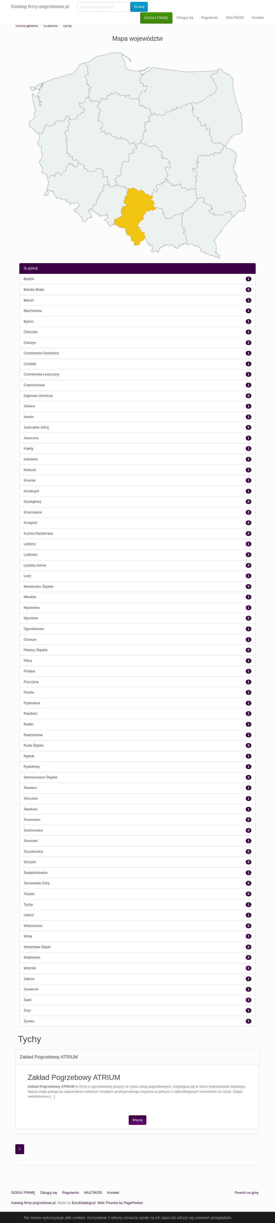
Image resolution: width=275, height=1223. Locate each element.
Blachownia (33, 311)
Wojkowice (32, 957)
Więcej (137, 1120)
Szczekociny (33, 851)
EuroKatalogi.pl (83, 1203)
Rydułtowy (32, 767)
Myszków (31, 618)
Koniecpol (31, 491)
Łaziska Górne (35, 565)
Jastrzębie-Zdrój (36, 427)
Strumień (31, 841)
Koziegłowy (32, 501)
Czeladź (30, 364)
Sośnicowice (33, 830)
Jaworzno (31, 438)
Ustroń (29, 915)
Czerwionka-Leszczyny (41, 374)
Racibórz (30, 713)
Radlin (29, 724)
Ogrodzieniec (34, 629)
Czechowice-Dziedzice (41, 353)
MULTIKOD (235, 18)
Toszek (29, 894)
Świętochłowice (36, 873)
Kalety (28, 448)
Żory (27, 1010)
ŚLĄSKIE (50, 26)
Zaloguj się (184, 18)
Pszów (29, 692)
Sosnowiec (32, 820)
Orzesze (30, 639)
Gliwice (29, 406)
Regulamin (209, 18)
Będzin (29, 279)
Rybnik (29, 756)
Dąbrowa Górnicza (38, 396)
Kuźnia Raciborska (38, 533)
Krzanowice (33, 512)
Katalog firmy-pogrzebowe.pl (40, 6)
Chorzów (30, 332)
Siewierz (30, 788)
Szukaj (139, 7)
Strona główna (26, 26)
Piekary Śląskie (36, 650)
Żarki (27, 1000)
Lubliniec (30, 555)
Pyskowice (32, 703)
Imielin (29, 417)
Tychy (66, 26)
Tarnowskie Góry (37, 883)
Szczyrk (30, 862)
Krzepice (30, 523)
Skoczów (31, 798)
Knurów (29, 480)
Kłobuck (30, 470)
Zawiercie (31, 989)
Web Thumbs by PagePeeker (120, 1203)
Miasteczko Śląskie (38, 586)
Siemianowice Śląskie (40, 777)
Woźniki (30, 968)
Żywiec (29, 1021)
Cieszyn (30, 343)
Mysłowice (32, 608)
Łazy (27, 576)
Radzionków (33, 735)
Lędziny (30, 544)
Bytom (29, 321)
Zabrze (29, 979)
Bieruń (29, 300)
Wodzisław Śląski (37, 947)
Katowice (31, 459)
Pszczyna (31, 682)
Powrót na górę (246, 1193)
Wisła (28, 936)
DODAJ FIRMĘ (156, 18)
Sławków (30, 809)
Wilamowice (33, 926)
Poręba (29, 671)
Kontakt (258, 18)
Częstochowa (34, 385)
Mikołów (30, 597)
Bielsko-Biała (34, 290)
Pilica (28, 661)
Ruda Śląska (34, 745)
